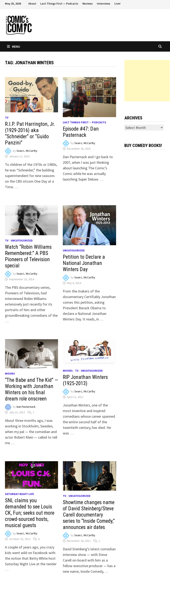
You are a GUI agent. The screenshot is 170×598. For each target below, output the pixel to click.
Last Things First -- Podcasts (84, 122)
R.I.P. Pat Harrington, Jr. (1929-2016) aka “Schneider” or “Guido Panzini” (30, 133)
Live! (117, 3)
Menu (13, 46)
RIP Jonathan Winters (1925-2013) (85, 380)
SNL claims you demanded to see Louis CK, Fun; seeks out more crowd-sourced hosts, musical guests (29, 512)
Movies (10, 373)
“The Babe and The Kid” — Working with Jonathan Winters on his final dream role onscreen (31, 389)
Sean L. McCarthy (27, 151)
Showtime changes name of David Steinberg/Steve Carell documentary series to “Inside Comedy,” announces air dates (89, 514)
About (32, 3)
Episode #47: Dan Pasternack (81, 132)
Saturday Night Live (19, 494)
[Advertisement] (147, 80)
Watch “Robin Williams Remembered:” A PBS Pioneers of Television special (28, 256)
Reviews (87, 3)
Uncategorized (22, 240)
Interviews (103, 3)
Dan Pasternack (26, 407)
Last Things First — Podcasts (59, 3)
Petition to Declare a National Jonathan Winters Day (84, 263)
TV (6, 117)
